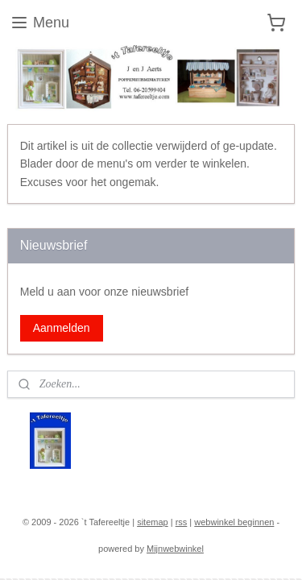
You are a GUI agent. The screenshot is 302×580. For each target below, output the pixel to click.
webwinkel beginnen (234, 522)
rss (182, 522)
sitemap (152, 522)
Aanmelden (61, 327)
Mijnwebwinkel (175, 548)
